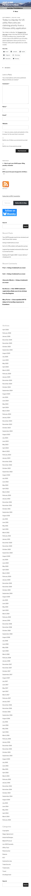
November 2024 (7, 383)
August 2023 (6, 434)
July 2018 (5, 640)
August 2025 (6, 353)
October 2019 (6, 590)
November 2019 (7, 586)
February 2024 (6, 414)
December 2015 (7, 745)
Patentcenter (6, 851)
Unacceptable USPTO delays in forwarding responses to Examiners (14, 302)
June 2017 (5, 684)
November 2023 (7, 424)
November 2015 (7, 749)
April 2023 (5, 448)
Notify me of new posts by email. (11, 146)
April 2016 (5, 732)
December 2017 (7, 664)
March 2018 (5, 654)
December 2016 (7, 705)
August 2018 (6, 637)
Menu (15, 11)
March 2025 (6, 370)
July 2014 (5, 803)
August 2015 (6, 759)
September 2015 (7, 755)
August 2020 (6, 556)
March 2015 (5, 776)
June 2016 (5, 725)
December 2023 (7, 421)
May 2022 (5, 485)
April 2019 (5, 610)
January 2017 (6, 701)
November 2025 (7, 343)
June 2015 (5, 766)
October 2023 (6, 427)
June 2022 (5, 482)
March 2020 (6, 573)
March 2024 (6, 411)
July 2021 (5, 519)
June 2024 (5, 400)
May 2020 (5, 566)
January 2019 (6, 620)
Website (5, 123)
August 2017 (6, 678)
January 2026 (6, 336)
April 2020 (5, 569)
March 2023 (6, 451)
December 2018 (7, 624)
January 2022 (6, 499)
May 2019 (5, 607)
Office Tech (5, 847)
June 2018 (5, 644)
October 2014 (6, 793)
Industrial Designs (7, 837)
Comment (5, 84)
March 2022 (6, 492)
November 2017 (7, 668)
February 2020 (6, 576)
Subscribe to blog (21, 203)
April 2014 (5, 813)
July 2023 (5, 438)
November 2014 (7, 789)
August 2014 (6, 799)
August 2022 (6, 475)
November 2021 (7, 505)
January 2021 (6, 539)
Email (4, 115)
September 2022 (7, 471)
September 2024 (7, 390)
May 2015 (5, 769)
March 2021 (5, 532)
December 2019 (7, 583)
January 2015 (6, 782)
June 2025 (5, 360)
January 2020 (6, 580)
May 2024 (5, 404)
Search (4, 222)
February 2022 (6, 495)
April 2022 (5, 488)
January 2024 (6, 417)
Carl (18, 17)
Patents (7, 67)
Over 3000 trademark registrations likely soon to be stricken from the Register (14, 291)
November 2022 (7, 465)
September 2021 (7, 512)
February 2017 (6, 698)
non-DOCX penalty (7, 844)
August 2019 (6, 596)
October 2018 (6, 630)
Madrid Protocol (7, 841)
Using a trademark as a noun (10, 242)
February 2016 (6, 739)
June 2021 (5, 522)
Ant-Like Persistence (10, 3)
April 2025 (5, 367)
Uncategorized (6, 874)
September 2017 (7, 674)
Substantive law (7, 861)
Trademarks (6, 868)
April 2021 (5, 529)
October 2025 (6, 346)
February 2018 (6, 657)
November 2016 (7, 708)
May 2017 (5, 688)
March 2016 (5, 735)
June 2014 (5, 806)
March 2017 (5, 695)
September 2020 (7, 553)
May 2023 (5, 444)
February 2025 (6, 373)
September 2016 (7, 715)
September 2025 (7, 350)
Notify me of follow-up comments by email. (15, 140)
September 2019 (7, 593)
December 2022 (7, 461)
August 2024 (6, 394)
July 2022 (5, 478)
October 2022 (6, 468)
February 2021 (6, 536)
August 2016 (6, 718)
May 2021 (5, 526)
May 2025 (5, 363)
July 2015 (5, 762)
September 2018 (7, 634)
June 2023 (5, 441)
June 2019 (5, 603)
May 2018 (5, 647)
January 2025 (6, 377)
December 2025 (7, 340)
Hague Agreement (7, 834)
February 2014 (6, 820)
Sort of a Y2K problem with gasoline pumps (15, 246)
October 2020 (6, 549)
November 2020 (7, 546)
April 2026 (5, 329)
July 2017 (5, 681)
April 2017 (5, 691)
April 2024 (5, 407)
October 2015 (6, 752)
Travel (4, 871)
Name (4, 106)
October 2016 (6, 712)
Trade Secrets (6, 864)
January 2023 (6, 458)
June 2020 (5, 563)
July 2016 (5, 722)
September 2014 (7, 796)
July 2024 (5, 397)
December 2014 (7, 786)
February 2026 (6, 333)
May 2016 (5, 728)
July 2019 (5, 600)
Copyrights (5, 830)
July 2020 (5, 559)
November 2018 (7, 627)
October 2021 (6, 509)
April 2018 (5, 651)
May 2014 (5, 810)
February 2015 (6, 779)
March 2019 (5, 613)
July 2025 (5, 356)
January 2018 (6, 661)
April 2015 (5, 772)
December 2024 (7, 380)
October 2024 (6, 387)
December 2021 (7, 502)
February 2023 (6, 455)
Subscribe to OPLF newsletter (11, 196)
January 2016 (6, 742)
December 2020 (7, 542)
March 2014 (5, 816)
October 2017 (6, 671)
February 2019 (6, 617)
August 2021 (6, 515)
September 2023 (7, 431)
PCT (3, 857)
